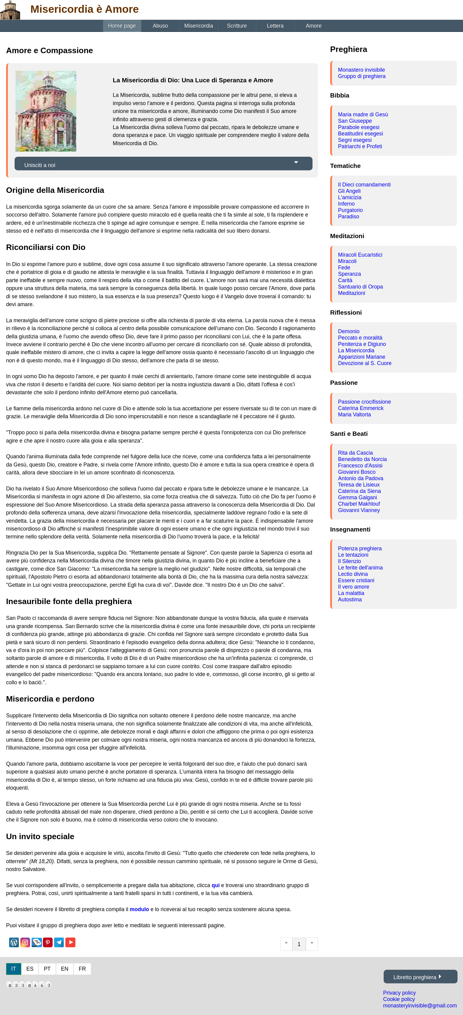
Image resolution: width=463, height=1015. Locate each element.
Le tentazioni (353, 555)
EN (64, 969)
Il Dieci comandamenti (364, 185)
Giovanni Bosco (356, 472)
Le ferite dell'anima (360, 568)
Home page (122, 26)
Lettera (275, 26)
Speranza (349, 274)
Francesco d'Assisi (360, 466)
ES (29, 969)
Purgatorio (350, 210)
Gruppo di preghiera (362, 76)
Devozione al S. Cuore (365, 363)
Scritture (237, 26)
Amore (314, 26)
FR (82, 969)
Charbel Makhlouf (359, 504)
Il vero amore (353, 587)
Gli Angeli (349, 191)
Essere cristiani (356, 580)
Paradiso (348, 217)
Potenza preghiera (360, 548)
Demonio (348, 331)
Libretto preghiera (414, 977)
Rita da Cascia (355, 453)
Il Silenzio (349, 561)
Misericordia (198, 26)
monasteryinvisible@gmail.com (420, 1006)
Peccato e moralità (360, 338)
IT (13, 969)
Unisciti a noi (39, 165)
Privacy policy (399, 993)
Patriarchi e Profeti (360, 146)
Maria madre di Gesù (363, 114)
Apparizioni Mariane (361, 357)
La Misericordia (356, 350)
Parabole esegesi (358, 127)
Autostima (350, 599)
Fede (344, 268)
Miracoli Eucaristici (360, 255)
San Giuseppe (355, 121)
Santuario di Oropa (360, 287)
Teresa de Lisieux (359, 485)
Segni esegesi (355, 140)
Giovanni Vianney (359, 510)
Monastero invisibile (361, 70)
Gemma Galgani (357, 497)
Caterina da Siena (359, 491)
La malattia (351, 593)
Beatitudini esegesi (360, 134)
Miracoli (347, 261)
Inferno (346, 204)
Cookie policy (399, 999)
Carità (345, 280)
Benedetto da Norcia (362, 459)
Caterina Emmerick (361, 408)
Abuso (160, 26)
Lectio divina (353, 574)
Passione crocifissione (364, 402)
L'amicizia (349, 197)
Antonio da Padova (360, 478)
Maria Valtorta (354, 415)
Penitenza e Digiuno (362, 344)
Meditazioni (351, 293)
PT (47, 969)
